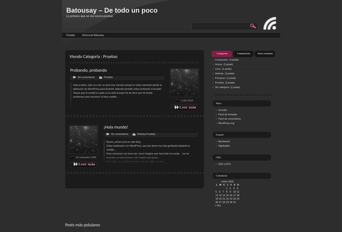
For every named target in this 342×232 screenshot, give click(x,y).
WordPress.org (226, 123)
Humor (218, 64)
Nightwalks (224, 145)
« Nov (218, 205)
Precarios (220, 78)
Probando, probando (88, 70)
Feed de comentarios (229, 118)
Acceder (222, 110)
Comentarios (243, 53)
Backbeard (224, 141)
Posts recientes (265, 53)
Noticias (141, 134)
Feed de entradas (227, 114)
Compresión (221, 59)
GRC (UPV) (224, 164)
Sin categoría (222, 87)
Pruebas (108, 77)
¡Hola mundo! (116, 127)
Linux (218, 69)
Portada (70, 35)
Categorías (222, 53)
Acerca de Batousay (93, 35)
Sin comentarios (86, 77)
